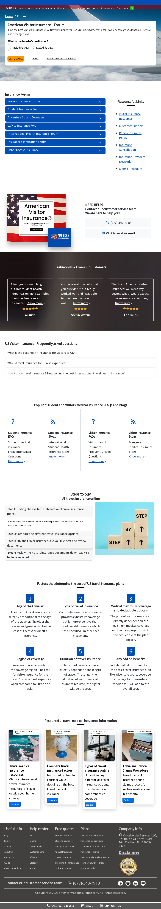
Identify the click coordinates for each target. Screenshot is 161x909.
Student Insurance (64, 842)
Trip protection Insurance (67, 863)
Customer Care (37, 853)
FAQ (31, 836)
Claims (33, 842)
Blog (6, 836)
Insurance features (89, 853)
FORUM (19, 8)
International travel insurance (94, 858)
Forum (7, 842)
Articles (33, 869)
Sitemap (8, 847)
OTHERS (121, 8)
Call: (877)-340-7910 (60, 906)
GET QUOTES (17, 59)
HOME (10, 8)
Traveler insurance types (92, 863)
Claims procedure (12, 869)
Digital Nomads (87, 869)
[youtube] (129, 884)
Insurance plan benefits (91, 836)
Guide (7, 863)
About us (8, 853)
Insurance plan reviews (91, 842)
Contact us (9, 858)
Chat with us (110, 906)
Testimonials (36, 847)
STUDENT (47, 8)
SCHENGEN (106, 8)
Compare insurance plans (92, 847)
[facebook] (121, 884)
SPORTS (61, 8)
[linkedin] (137, 884)
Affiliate (33, 858)
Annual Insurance (63, 853)
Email (87, 906)
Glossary (34, 863)
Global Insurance (63, 869)
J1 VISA (74, 8)
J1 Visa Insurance (63, 858)
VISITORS (33, 8)
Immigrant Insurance (65, 847)
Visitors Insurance (63, 836)
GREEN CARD (89, 8)
